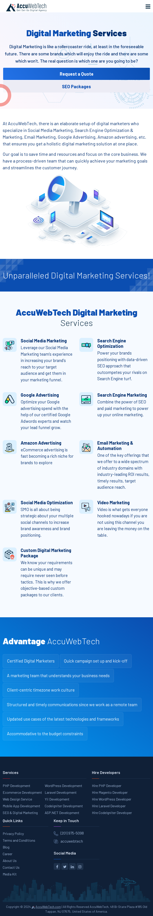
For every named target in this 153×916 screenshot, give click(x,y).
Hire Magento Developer (110, 792)
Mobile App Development (21, 806)
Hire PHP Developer (106, 785)
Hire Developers (106, 772)
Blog (6, 847)
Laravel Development (61, 792)
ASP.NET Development (62, 812)
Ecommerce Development (22, 792)
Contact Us (11, 867)
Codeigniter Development (64, 806)
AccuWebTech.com (48, 907)
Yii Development (57, 799)
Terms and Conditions (19, 840)
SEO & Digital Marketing (20, 812)
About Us (10, 860)
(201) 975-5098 (72, 833)
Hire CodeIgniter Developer (112, 812)
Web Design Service (17, 799)
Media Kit (10, 874)
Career (7, 854)
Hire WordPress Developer (111, 799)
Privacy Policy (13, 833)
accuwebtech (71, 841)
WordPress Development (63, 785)
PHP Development (16, 785)
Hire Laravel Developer (109, 806)
